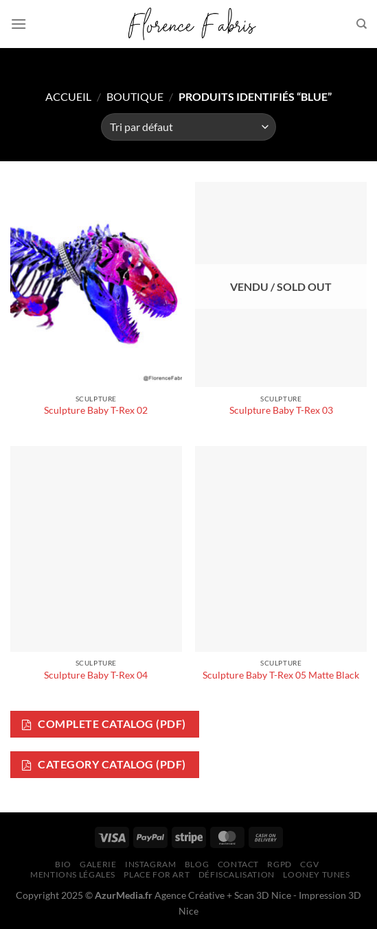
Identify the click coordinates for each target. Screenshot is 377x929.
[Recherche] (361, 24)
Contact (238, 864)
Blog (197, 864)
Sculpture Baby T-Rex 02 (96, 410)
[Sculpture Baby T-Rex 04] (96, 548)
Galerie (98, 864)
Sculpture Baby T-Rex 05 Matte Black (281, 675)
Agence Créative (190, 895)
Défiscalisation (236, 874)
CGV (309, 864)
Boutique (134, 96)
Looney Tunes (316, 874)
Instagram (150, 864)
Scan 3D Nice (262, 895)
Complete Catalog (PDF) (103, 724)
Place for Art (157, 874)
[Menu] (18, 23)
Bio (63, 864)
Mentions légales (72, 874)
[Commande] (188, 127)
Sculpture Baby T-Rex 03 (281, 410)
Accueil (68, 96)
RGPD (279, 864)
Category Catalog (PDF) (103, 764)
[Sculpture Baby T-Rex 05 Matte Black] (281, 548)
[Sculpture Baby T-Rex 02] (96, 284)
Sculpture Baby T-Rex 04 (96, 675)
